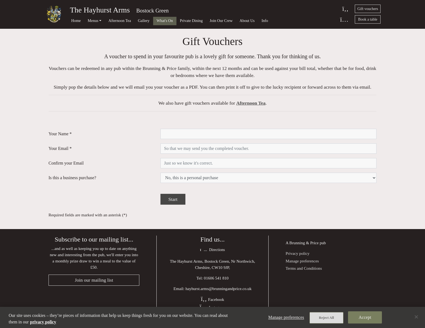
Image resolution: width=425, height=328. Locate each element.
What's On (164, 20)
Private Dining (191, 20)
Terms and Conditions (304, 268)
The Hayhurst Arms (100, 10)
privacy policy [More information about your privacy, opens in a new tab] (43, 322)
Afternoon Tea (119, 20)
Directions (212, 250)
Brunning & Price (304, 242)
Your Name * (60, 133)
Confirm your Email (66, 163)
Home (76, 20)
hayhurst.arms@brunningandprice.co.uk (218, 288)
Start (172, 199)
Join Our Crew (221, 20)
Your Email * (60, 148)
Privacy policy (298, 253)
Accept (365, 317)
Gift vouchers (367, 9)
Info (265, 20)
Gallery (144, 20)
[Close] (416, 317)
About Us (247, 20)
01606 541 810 (216, 278)
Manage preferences (302, 261)
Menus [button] (93, 20)
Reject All (326, 318)
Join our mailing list (94, 280)
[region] (212, 317)
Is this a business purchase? (72, 177)
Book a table (367, 19)
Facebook (212, 299)
